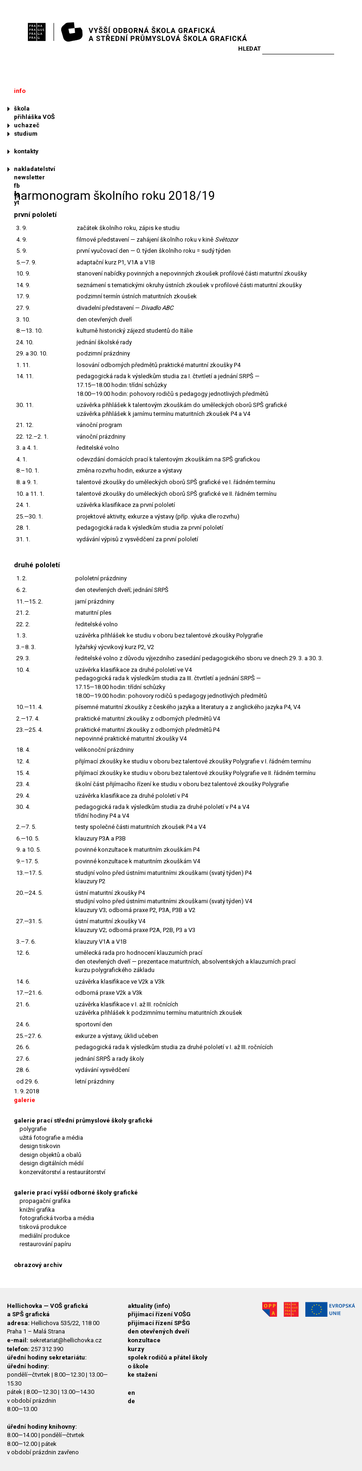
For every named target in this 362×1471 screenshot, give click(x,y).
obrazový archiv (38, 1264)
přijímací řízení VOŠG (159, 1314)
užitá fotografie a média (51, 1137)
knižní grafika (37, 1209)
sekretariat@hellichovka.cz (66, 1340)
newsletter (29, 177)
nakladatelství (34, 168)
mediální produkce (44, 1235)
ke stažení (142, 1374)
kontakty (26, 151)
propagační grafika (45, 1200)
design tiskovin (39, 1146)
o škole (138, 1366)
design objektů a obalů (50, 1154)
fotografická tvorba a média (56, 1218)
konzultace (144, 1340)
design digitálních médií (51, 1163)
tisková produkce (42, 1226)
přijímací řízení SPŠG (159, 1323)
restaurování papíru (45, 1244)
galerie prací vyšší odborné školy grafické (76, 1192)
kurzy (136, 1349)
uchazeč (26, 125)
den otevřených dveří (158, 1331)
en (131, 1392)
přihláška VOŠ (34, 116)
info (20, 90)
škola (22, 108)
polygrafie (32, 1128)
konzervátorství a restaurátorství (62, 1172)
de (131, 1401)
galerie (24, 1100)
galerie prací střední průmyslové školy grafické (83, 1120)
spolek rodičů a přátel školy (167, 1357)
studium (26, 133)
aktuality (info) (149, 1305)
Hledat (249, 48)
